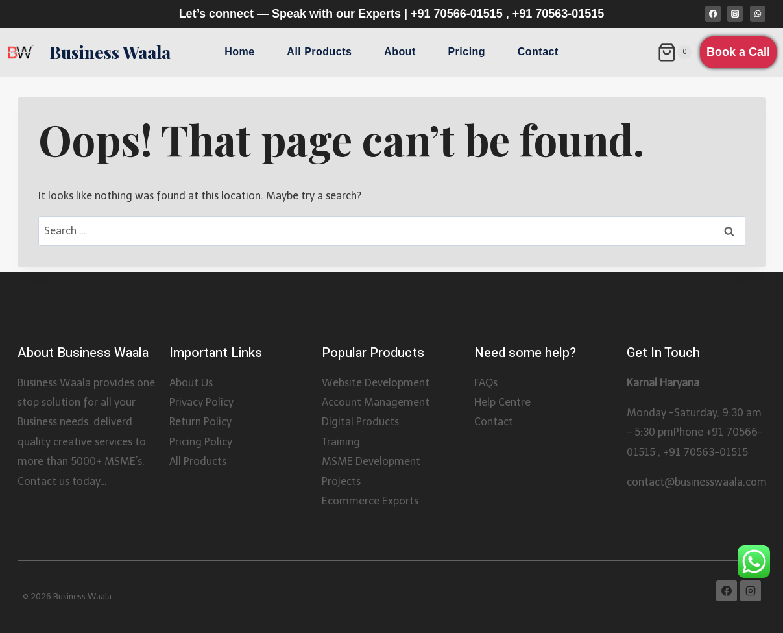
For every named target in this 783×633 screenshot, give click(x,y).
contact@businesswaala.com (697, 482)
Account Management (375, 402)
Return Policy (200, 422)
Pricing (466, 51)
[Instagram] (735, 13)
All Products (319, 51)
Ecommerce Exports (370, 501)
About (400, 51)
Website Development (375, 383)
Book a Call (738, 51)
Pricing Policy (200, 442)
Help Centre (502, 402)
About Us (191, 383)
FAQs (486, 383)
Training (341, 442)
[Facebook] (713, 13)
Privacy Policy (201, 402)
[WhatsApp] (757, 13)
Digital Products (360, 422)
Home (239, 51)
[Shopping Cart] (674, 52)
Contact (538, 51)
